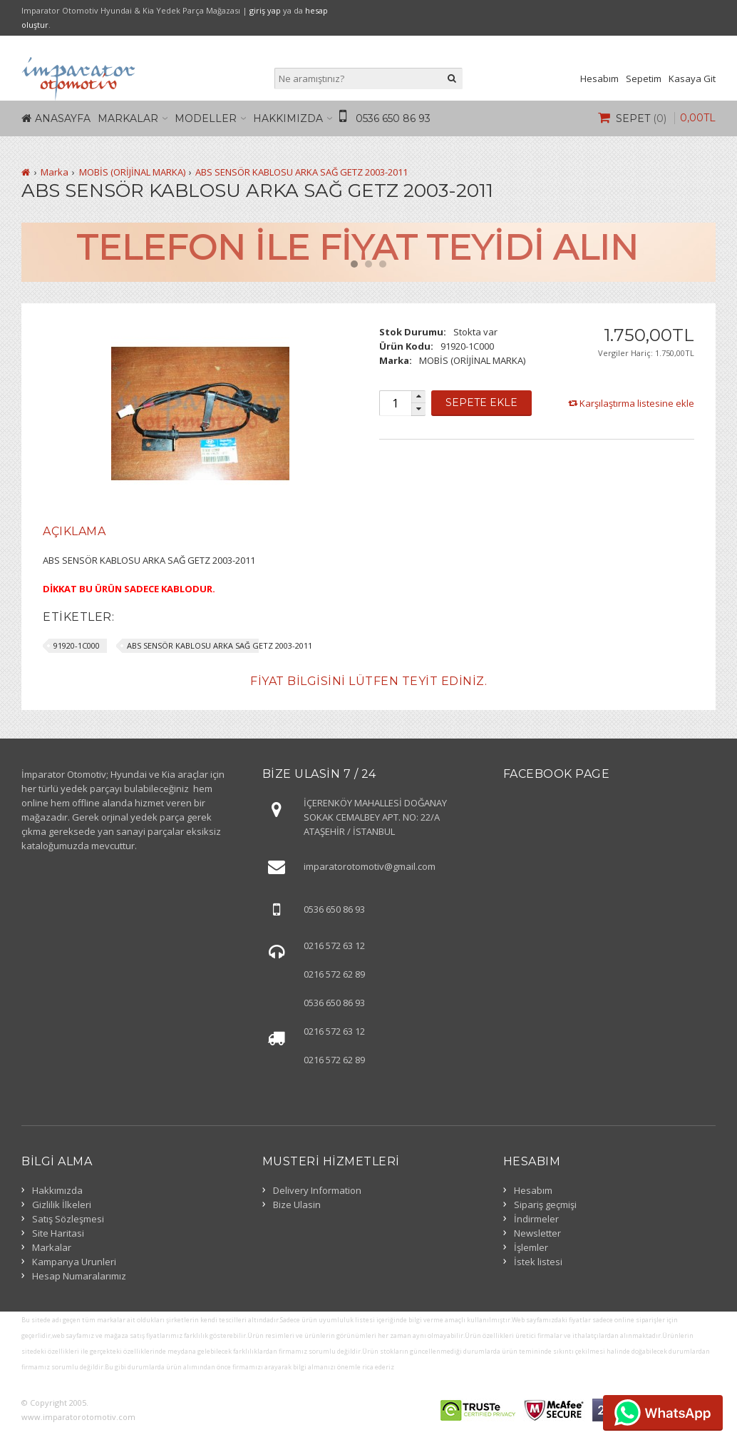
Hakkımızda (288, 118)
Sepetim (643, 78)
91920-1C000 (76, 645)
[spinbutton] (395, 403)
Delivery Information (317, 1190)
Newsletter (537, 1233)
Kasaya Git (692, 78)
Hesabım (599, 78)
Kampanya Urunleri (74, 1261)
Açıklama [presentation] (74, 531)
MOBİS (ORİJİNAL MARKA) (132, 172)
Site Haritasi (58, 1233)
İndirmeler (536, 1218)
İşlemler (531, 1247)
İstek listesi (538, 1261)
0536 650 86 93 (393, 118)
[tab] (74, 531)
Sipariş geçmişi (545, 1204)
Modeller (206, 118)
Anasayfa (63, 118)
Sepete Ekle (481, 402)
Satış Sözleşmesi (68, 1218)
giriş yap (265, 10)
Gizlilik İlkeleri (61, 1204)
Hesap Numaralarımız (79, 1275)
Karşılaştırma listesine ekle (636, 403)
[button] (418, 397)
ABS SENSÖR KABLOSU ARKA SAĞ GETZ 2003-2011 (301, 172)
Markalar (128, 118)
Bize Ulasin (297, 1204)
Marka (54, 172)
